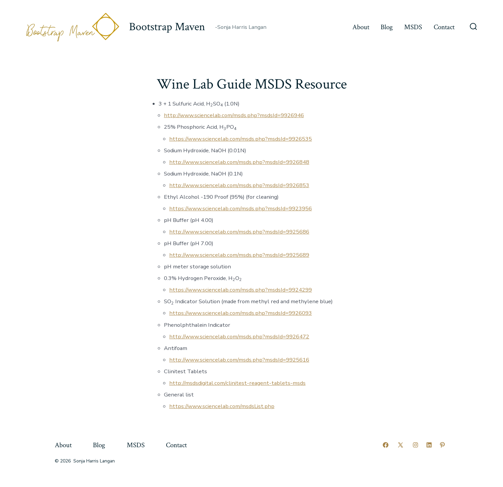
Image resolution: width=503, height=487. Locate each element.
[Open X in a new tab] (400, 445)
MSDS (413, 27)
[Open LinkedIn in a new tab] (429, 445)
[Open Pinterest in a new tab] (442, 445)
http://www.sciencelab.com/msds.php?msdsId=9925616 (239, 360)
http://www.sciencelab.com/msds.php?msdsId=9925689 (239, 255)
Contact (444, 27)
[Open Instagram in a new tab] (415, 445)
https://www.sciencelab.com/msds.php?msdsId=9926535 (240, 139)
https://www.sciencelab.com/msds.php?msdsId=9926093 (240, 313)
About (360, 27)
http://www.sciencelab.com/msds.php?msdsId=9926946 (234, 115)
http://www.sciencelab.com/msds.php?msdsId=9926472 (239, 336)
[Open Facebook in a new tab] (386, 445)
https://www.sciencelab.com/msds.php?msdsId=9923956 (240, 208)
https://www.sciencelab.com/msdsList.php (221, 406)
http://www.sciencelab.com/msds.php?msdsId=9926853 (239, 185)
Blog (387, 27)
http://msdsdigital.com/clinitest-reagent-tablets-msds (237, 383)
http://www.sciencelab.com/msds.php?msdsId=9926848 (239, 162)
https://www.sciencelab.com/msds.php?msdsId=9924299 (240, 290)
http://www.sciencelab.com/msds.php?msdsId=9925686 (239, 232)
